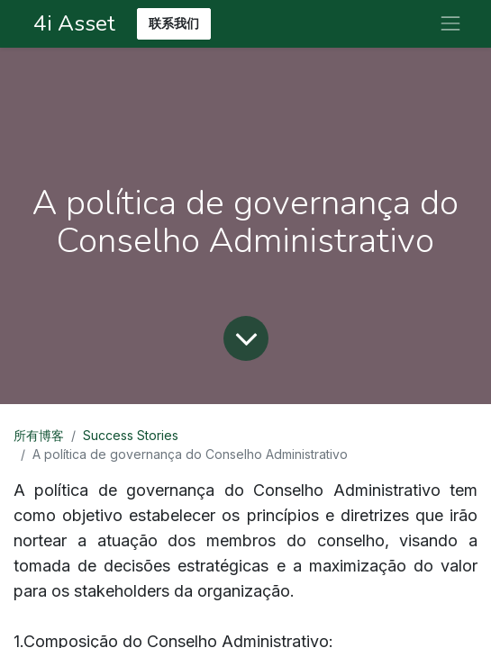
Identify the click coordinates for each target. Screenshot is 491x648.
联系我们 (174, 23)
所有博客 (39, 435)
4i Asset (71, 23)
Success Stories (130, 435)
